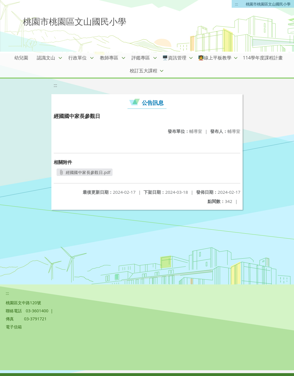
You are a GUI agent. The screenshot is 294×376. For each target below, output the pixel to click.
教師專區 (109, 58)
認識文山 (46, 58)
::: (236, 4)
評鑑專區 (140, 58)
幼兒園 (21, 58)
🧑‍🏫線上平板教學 (214, 58)
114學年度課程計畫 (263, 58)
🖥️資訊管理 (174, 58)
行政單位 (77, 58)
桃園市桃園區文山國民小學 (268, 4)
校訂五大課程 (143, 70)
